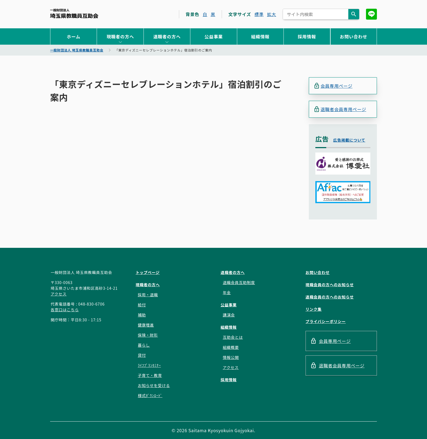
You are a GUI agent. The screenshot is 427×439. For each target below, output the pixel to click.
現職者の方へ (120, 36)
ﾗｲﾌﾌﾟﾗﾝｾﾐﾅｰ (149, 365)
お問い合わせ (353, 36)
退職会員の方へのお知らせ (330, 297)
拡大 (271, 14)
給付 (142, 304)
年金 (227, 292)
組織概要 (231, 347)
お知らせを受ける (154, 385)
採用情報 (307, 36)
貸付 (142, 355)
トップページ (148, 272)
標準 (259, 14)
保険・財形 (148, 335)
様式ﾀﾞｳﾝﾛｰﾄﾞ (150, 395)
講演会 (229, 315)
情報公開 (231, 357)
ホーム (73, 36)
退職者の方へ (167, 36)
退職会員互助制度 (239, 282)
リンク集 (314, 309)
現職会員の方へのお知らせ (330, 284)
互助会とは (233, 337)
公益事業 (214, 36)
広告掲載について (349, 140)
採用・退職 (148, 294)
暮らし (144, 345)
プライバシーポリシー (326, 321)
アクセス (59, 294)
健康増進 (146, 325)
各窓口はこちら (65, 309)
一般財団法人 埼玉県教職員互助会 (74, 13)
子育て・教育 (150, 375)
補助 (142, 315)
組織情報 (260, 36)
